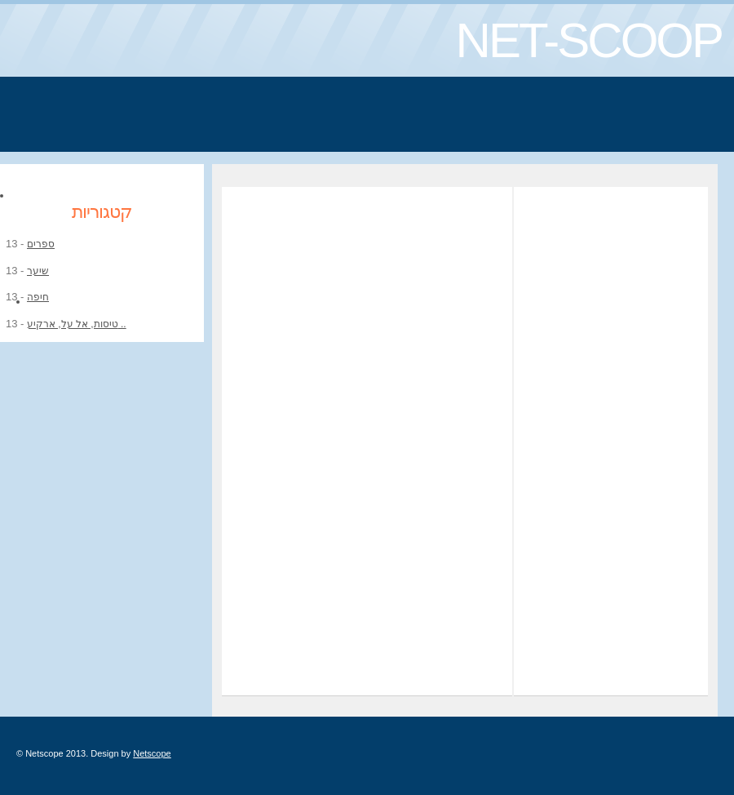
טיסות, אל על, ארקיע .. (76, 324)
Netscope (151, 753)
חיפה (38, 297)
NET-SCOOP (589, 40)
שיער (38, 271)
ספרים (41, 244)
